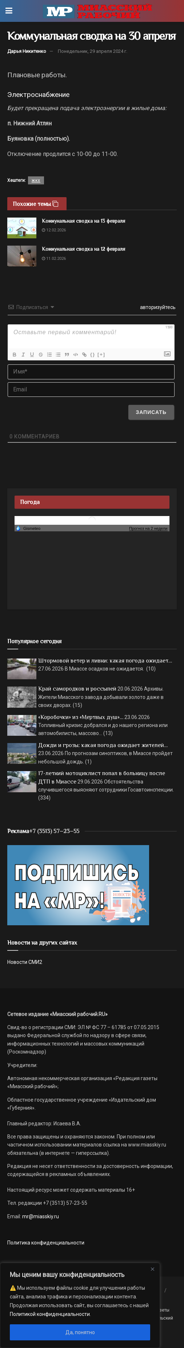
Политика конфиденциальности (45, 1243)
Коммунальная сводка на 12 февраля (83, 249)
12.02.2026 (54, 230)
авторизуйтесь (157, 307)
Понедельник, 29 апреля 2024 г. (92, 51)
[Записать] (151, 412)
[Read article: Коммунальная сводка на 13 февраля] (21, 228)
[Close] (152, 1269)
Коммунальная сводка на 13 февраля (83, 221)
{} (92, 354)
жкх (36, 180)
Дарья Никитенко (26, 51)
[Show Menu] (8, 11)
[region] (80, 1305)
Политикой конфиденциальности (50, 1314)
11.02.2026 (54, 258)
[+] (101, 354)
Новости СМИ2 (24, 962)
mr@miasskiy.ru (40, 1216)
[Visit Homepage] (97, 11)
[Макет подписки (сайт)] (78, 885)
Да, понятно (80, 1332)
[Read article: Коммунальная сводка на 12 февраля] (21, 256)
